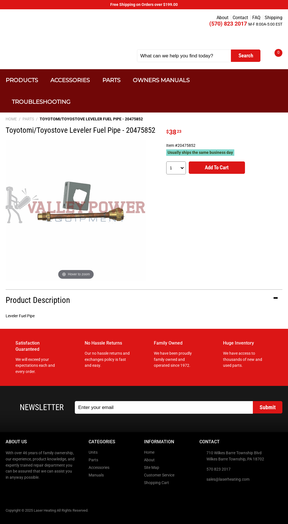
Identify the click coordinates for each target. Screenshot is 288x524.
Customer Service (159, 475)
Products (22, 80)
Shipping (273, 17)
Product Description (38, 300)
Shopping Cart (156, 482)
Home (149, 452)
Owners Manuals (161, 80)
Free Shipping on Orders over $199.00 (144, 4)
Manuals (96, 475)
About (222, 17)
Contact (240, 17)
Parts (111, 80)
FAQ (256, 17)
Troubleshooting (41, 101)
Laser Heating (62, 32)
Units (93, 452)
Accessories (70, 80)
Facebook (10, 489)
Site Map (151, 467)
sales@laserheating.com (227, 479)
